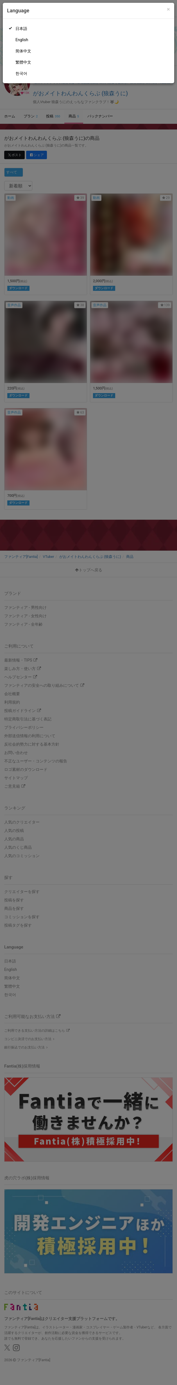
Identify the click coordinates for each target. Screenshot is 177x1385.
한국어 (21, 73)
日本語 (21, 28)
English (21, 40)
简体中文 (23, 51)
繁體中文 (23, 62)
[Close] (168, 9)
